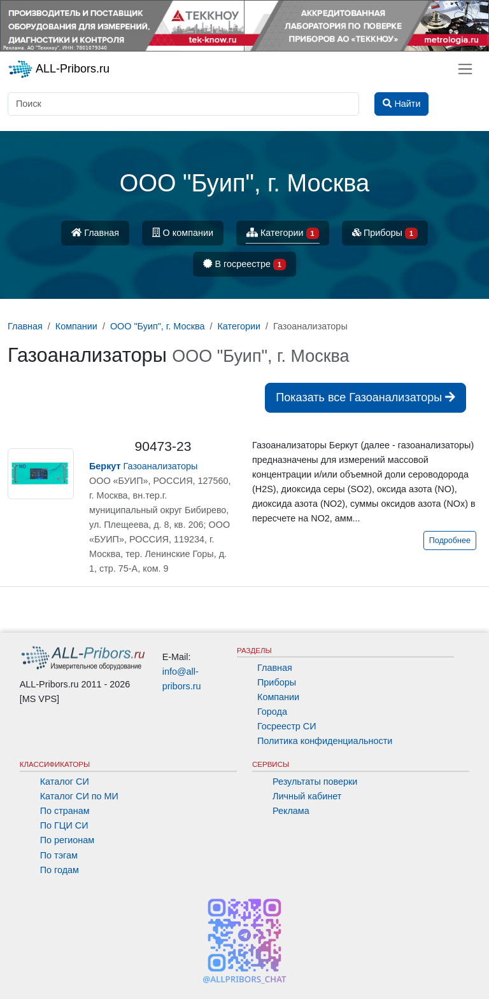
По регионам (67, 840)
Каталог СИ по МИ (79, 796)
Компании (278, 697)
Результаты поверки (315, 781)
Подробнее (450, 540)
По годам (59, 870)
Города (272, 711)
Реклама (291, 811)
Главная (95, 233)
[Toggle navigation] (465, 69)
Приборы (385, 234)
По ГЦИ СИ (64, 825)
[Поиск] (183, 104)
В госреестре (244, 265)
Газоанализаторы (143, 466)
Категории (282, 234)
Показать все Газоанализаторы (365, 397)
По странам (65, 811)
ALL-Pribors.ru (59, 69)
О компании (182, 233)
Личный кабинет (307, 796)
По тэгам (59, 855)
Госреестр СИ (286, 726)
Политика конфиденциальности (324, 741)
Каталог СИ (64, 781)
